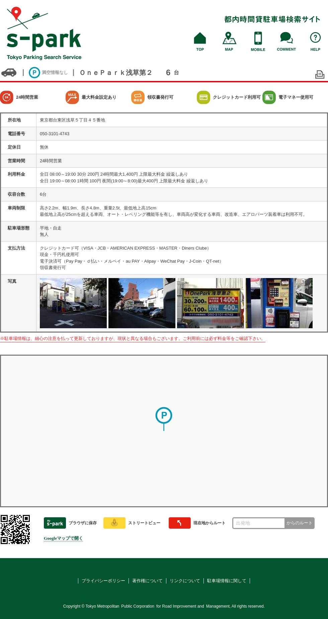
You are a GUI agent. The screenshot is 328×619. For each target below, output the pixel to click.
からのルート (299, 522)
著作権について (147, 580)
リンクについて (185, 580)
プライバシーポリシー (103, 580)
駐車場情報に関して (226, 580)
